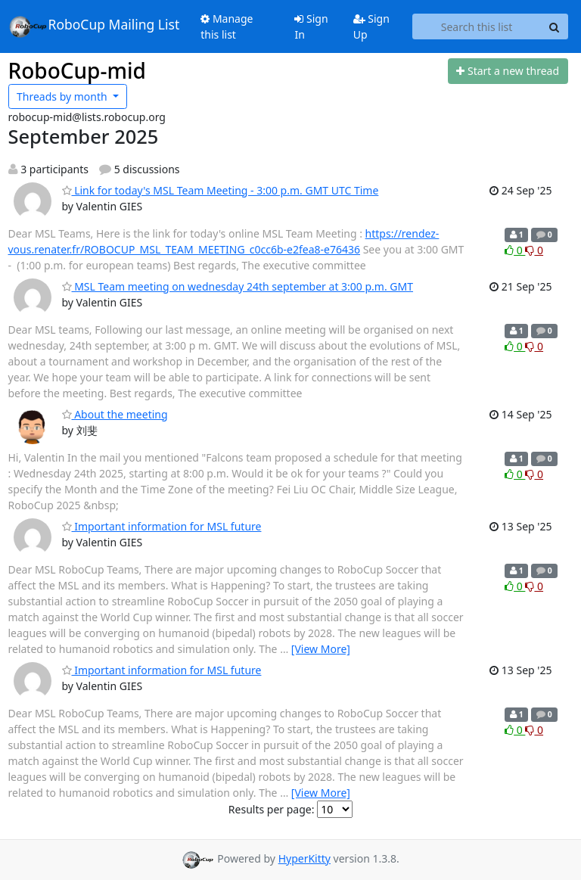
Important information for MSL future (162, 526)
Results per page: (271, 809)
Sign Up (371, 26)
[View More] (320, 649)
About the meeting (115, 414)
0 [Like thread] (515, 250)
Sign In (311, 26)
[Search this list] (477, 26)
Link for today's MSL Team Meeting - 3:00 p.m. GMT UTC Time (220, 190)
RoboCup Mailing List (94, 26)
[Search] (554, 26)
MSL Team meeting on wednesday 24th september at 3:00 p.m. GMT (238, 286)
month (63, 96)
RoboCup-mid (77, 70)
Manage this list (226, 26)
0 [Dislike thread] (534, 250)
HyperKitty (304, 858)
